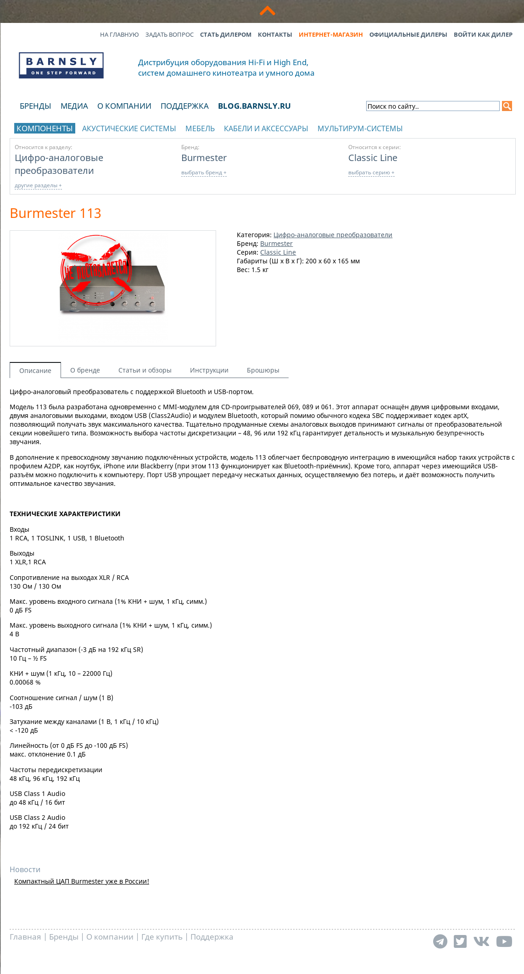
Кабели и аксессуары (266, 128)
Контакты (275, 34)
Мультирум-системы (360, 128)
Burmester (204, 157)
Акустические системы (129, 128)
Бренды (35, 105)
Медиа (74, 105)
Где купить (162, 936)
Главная (25, 936)
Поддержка (185, 105)
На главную (119, 34)
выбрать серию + (371, 172)
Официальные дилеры (408, 34)
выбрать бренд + (204, 172)
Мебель (200, 128)
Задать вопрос (169, 34)
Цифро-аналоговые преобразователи (59, 164)
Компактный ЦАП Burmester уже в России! (81, 881)
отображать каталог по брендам (453, 127)
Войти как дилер (483, 34)
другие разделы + (38, 185)
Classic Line (372, 157)
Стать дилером (225, 34)
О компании (124, 105)
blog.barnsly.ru (254, 105)
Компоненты (45, 128)
